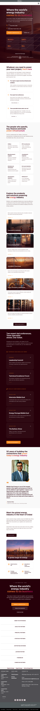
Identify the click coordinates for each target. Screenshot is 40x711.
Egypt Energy (19, 668)
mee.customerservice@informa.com (30, 678)
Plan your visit (11, 535)
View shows (14, 116)
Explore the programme (20, 608)
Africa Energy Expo (28, 668)
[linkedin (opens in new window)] (20, 700)
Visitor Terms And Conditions (24, 709)
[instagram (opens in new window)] (25, 700)
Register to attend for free (14, 32)
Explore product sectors (20, 324)
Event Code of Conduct (34, 709)
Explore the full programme (13, 442)
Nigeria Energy (10, 668)
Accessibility (3, 709)
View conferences (15, 102)
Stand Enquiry (14, 674)
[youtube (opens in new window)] (22, 700)
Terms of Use (15, 709)
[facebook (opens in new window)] (15, 700)
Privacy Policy (8, 709)
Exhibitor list (27, 32)
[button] (38, 3)
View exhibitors (14, 89)
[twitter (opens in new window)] (18, 700)
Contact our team (20, 612)
